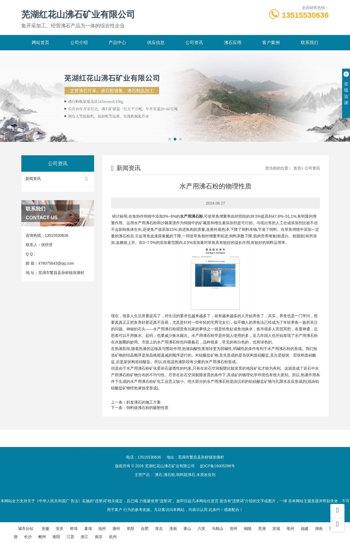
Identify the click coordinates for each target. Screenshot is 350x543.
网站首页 (40, 42)
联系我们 (309, 42)
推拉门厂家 (55, 453)
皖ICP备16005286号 (217, 466)
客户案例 (271, 42)
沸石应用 (232, 42)
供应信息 (156, 42)
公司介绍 (79, 42)
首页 (297, 168)
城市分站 (25, 528)
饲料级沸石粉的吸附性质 (147, 407)
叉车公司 (140, 453)
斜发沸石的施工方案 (143, 402)
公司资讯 (194, 42)
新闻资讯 (57, 179)
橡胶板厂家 (81, 453)
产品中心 (117, 42)
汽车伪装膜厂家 (169, 453)
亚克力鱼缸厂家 (112, 453)
